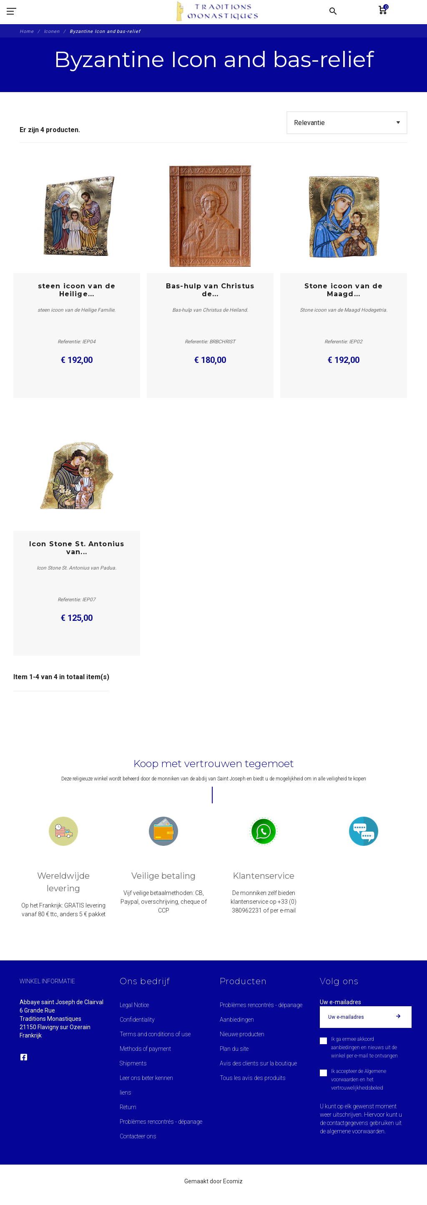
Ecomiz (233, 1181)
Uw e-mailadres (340, 1002)
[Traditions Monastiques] (220, 11)
